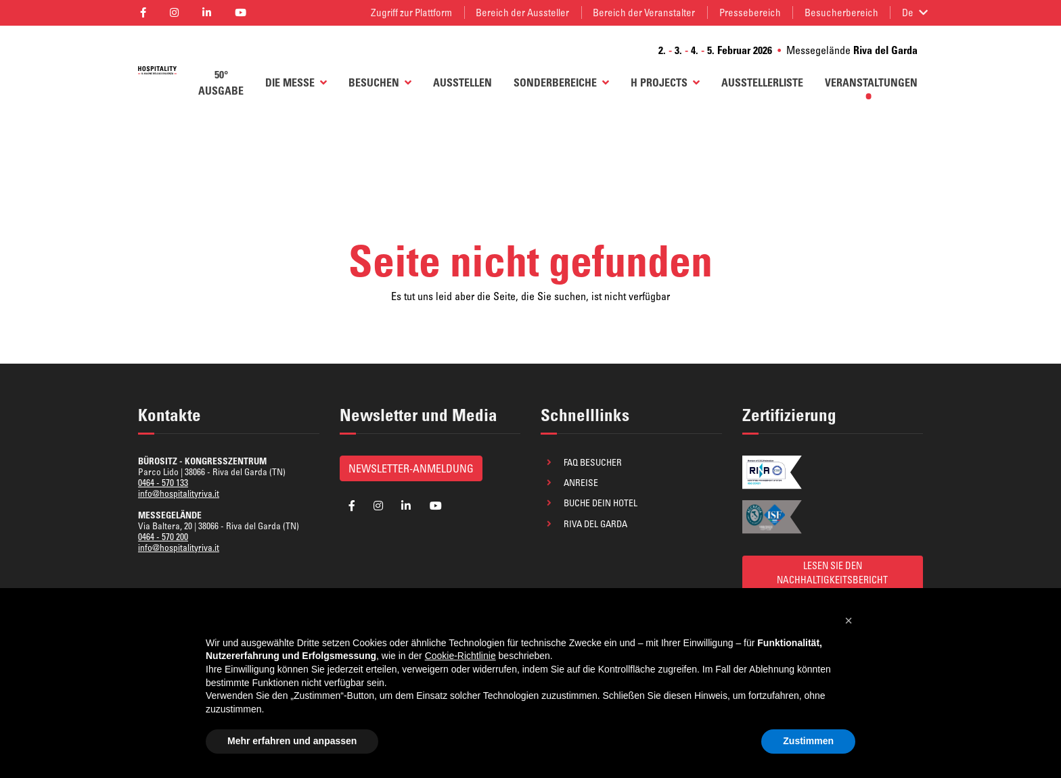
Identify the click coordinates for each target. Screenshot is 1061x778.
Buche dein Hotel (600, 502)
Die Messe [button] (296, 82)
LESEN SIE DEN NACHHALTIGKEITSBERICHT (832, 573)
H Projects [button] (665, 82)
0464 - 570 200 (163, 536)
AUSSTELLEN (462, 82)
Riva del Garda (595, 523)
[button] (848, 620)
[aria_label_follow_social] (143, 12)
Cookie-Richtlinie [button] (460, 655)
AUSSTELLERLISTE (762, 82)
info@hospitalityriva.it (178, 493)
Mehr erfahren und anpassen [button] (292, 740)
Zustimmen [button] (808, 740)
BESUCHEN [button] (379, 82)
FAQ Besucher (593, 462)
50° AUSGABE (221, 82)
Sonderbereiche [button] (561, 82)
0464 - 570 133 (163, 482)
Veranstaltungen (871, 82)
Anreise (581, 482)
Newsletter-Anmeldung (411, 468)
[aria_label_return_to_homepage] (157, 70)
